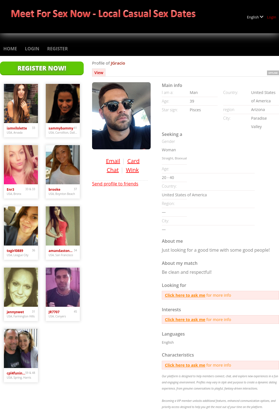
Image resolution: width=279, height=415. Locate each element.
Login (271, 17)
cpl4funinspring (16, 373)
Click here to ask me (185, 295)
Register (57, 49)
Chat (113, 170)
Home (10, 49)
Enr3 (10, 189)
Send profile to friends (115, 184)
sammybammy (61, 128)
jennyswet (15, 312)
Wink (132, 170)
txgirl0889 (15, 250)
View (98, 72)
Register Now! (42, 68)
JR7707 (54, 312)
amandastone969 (61, 250)
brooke (54, 189)
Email (113, 161)
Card (133, 161)
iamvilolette (17, 128)
